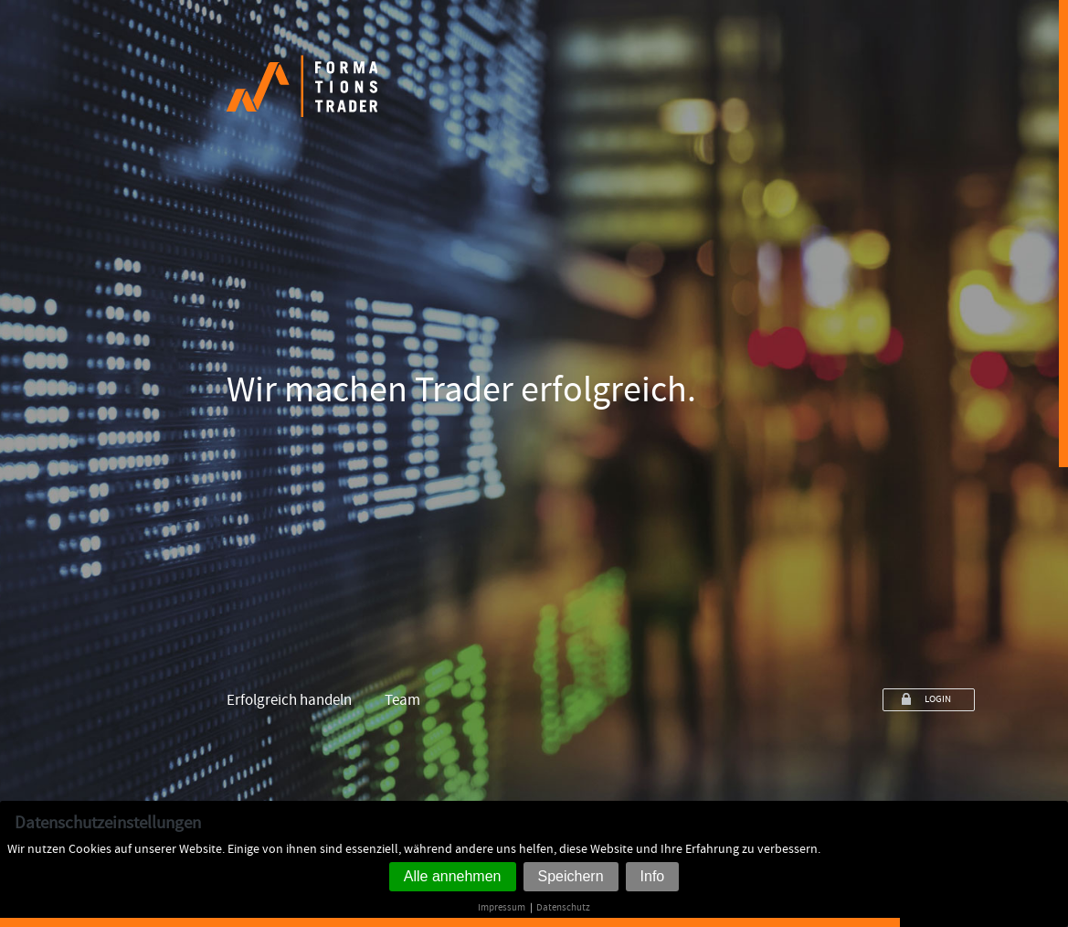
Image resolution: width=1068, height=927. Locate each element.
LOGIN (938, 699)
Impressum (501, 907)
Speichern (571, 876)
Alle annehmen (453, 876)
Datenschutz (563, 907)
